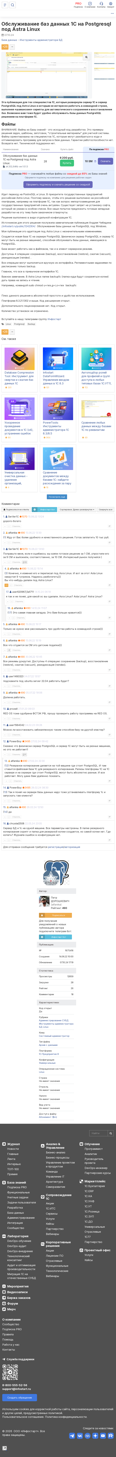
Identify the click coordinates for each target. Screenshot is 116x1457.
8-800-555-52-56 (14, 1385)
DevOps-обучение (19, 1241)
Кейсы (50, 1223)
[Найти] (111, 1133)
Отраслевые (54, 1260)
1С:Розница (92, 1211)
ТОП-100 (13, 1169)
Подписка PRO (17, 1187)
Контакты (8, 1349)
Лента (11, 1159)
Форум (12, 1303)
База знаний (16, 1182)
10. (4, 708)
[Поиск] (12, 5)
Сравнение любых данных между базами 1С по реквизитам (96, 426)
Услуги (50, 1218)
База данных (15, 1212)
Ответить (16, 526)
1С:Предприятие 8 (49, 1054)
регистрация (55, 846)
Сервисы (52, 1213)
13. (6, 760)
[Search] (101, 1133)
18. (9, 608)
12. (4, 741)
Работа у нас (10, 1344)
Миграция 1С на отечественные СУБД (21, 1276)
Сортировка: (77, 509)
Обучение (92, 1144)
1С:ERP (89, 1191)
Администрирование (21, 1217)
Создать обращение (19, 1397)
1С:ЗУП (89, 1216)
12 (6, 765)
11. (4, 725)
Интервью (14, 1164)
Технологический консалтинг (18, 1258)
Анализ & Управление (55, 1146)
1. (4, 516)
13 (5, 792)
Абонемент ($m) (48, 1117)
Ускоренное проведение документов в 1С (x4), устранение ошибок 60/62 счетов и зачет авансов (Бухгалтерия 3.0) (19, 433)
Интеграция (15, 1222)
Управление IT (55, 1176)
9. (4, 692)
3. (4, 548)
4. (6, 568)
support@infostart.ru (16, 1389)
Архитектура (54, 1181)
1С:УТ (88, 1206)
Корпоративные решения (58, 1244)
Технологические (57, 1271)
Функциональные (18, 1192)
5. (4, 624)
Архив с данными (48, 1045)
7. (4, 656)
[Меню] (5, 5)
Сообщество (15, 1228)
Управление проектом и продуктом (60, 1164)
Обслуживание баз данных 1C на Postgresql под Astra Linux (56, 26)
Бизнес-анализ (55, 1152)
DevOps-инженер (96, 1168)
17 (9, 612)
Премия (12, 1174)
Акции (50, 1203)
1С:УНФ (89, 1201)
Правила (8, 1334)
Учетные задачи (17, 1197)
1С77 (88, 1236)
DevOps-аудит (16, 1246)
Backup (31, 324)
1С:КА (88, 1196)
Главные (12, 1154)
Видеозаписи (17, 1292)
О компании (11, 1319)
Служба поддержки (20, 1359)
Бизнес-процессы (57, 1157)
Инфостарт (54, 319)
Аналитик (91, 1154)
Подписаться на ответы (16, 509)
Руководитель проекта (94, 1160)
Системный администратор (54, 1035)
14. (4, 787)
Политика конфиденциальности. (66, 1416)
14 (5, 811)
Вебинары (52, 1234)
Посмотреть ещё (57, 497)
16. (4, 823)
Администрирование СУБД (54, 1020)
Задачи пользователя (21, 1202)
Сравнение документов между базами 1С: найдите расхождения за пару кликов (57, 480)
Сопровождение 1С (59, 1196)
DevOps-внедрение (20, 1251)
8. (4, 676)
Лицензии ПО (54, 1255)
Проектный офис (98, 1250)
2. (4, 532)
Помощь (7, 1339)
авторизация (72, 846)
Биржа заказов (19, 1298)
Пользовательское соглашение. (23, 1416)
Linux (8, 324)
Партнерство (55, 1228)
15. (4, 807)
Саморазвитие (55, 1186)
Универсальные (47, 1062)
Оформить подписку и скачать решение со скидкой (58, 184)
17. (7, 591)
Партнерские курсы (98, 1173)
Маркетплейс (95, 1181)
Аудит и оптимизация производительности (21, 1267)
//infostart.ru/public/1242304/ (18, 226)
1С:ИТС (50, 1208)
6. (4, 640)
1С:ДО (89, 1221)
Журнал (13, 1144)
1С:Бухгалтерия (95, 1186)
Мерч (11, 1309)
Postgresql (19, 324)
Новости (13, 1148)
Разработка (15, 1207)
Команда (52, 1171)
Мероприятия (18, 1286)
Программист (94, 1148)
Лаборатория (17, 1236)
